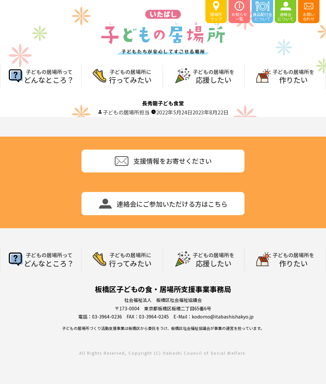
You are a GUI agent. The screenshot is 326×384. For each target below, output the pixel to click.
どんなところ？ (49, 75)
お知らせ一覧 (239, 11)
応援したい (213, 75)
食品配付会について (262, 11)
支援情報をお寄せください (163, 161)
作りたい (293, 75)
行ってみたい (130, 75)
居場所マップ (216, 11)
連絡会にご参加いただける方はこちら (163, 204)
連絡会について (285, 11)
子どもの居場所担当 (126, 112)
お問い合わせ (309, 11)
